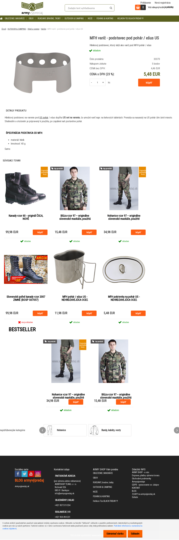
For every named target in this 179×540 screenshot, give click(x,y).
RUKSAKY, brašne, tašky (49, 18)
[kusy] (97, 82)
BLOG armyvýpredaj (29, 481)
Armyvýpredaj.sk (22, 486)
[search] (111, 8)
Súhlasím (134, 533)
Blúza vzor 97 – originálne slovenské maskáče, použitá (75, 217)
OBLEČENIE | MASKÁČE (15, 18)
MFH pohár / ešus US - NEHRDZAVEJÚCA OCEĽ (75, 298)
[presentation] (42, 430)
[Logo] (32, 8)
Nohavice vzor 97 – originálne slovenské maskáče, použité (123, 217)
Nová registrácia (162, 2)
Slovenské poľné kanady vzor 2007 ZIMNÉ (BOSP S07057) (26, 298)
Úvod (4, 29)
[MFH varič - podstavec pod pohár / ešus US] (42, 44)
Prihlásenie (145, 2)
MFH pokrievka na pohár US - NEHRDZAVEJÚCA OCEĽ (124, 298)
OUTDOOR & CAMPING (74, 18)
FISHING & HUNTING (105, 18)
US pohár (43, 117)
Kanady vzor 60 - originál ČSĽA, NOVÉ (26, 217)
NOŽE (90, 18)
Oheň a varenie (33, 29)
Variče (43, 29)
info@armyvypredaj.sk (64, 494)
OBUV (31, 18)
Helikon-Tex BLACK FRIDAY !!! (130, 18)
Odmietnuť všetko (112, 533)
